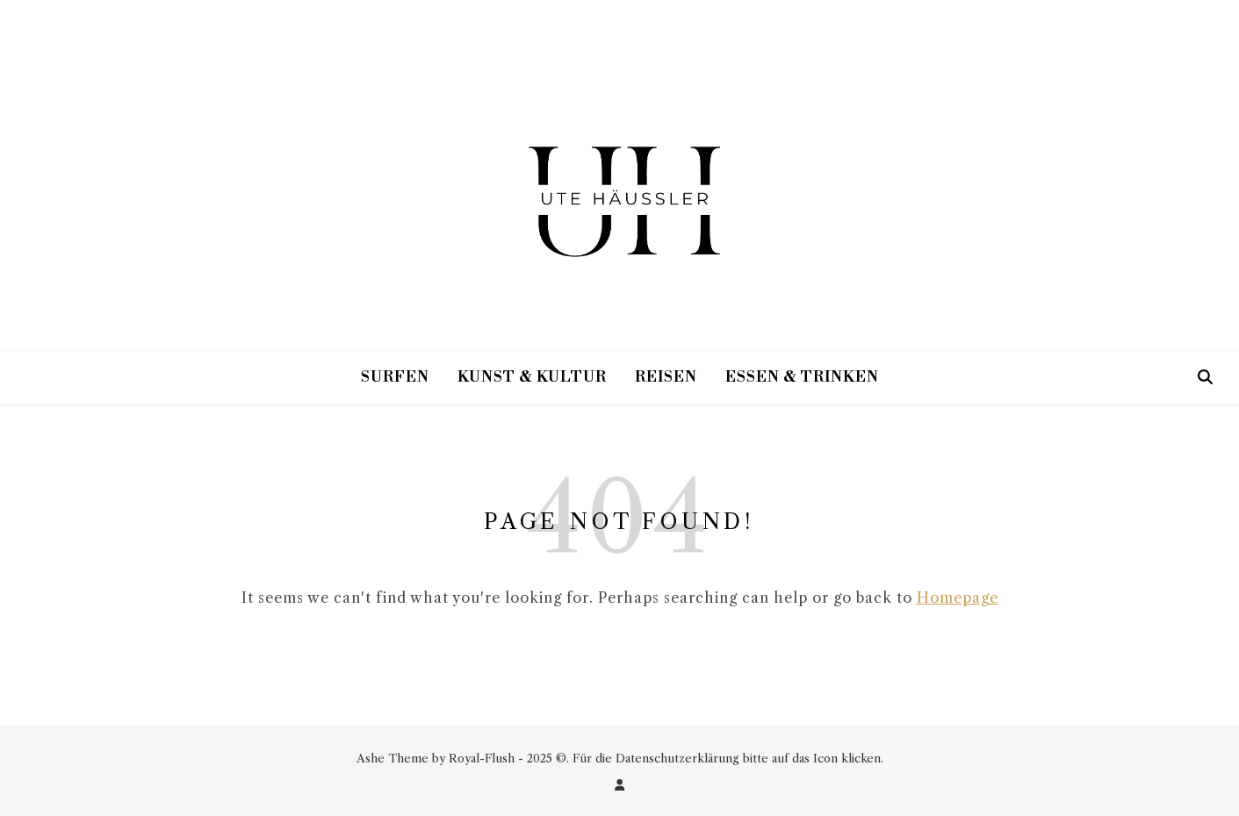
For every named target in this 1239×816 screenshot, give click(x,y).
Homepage (957, 597)
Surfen (395, 377)
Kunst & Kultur (532, 377)
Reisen (666, 377)
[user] (619, 784)
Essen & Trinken (802, 377)
